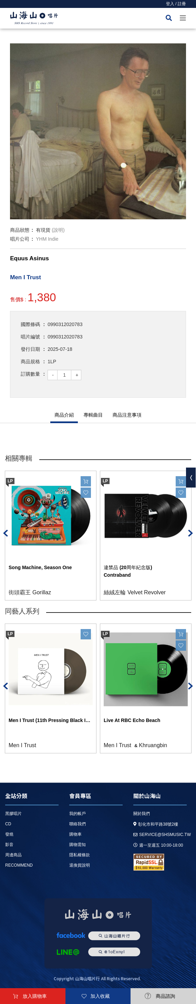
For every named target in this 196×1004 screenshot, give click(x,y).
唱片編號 (30, 336)
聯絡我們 (77, 824)
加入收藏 (100, 996)
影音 (9, 844)
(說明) (58, 230)
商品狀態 (19, 230)
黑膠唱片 (13, 813)
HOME (34, 19)
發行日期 (30, 349)
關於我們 (141, 813)
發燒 (9, 834)
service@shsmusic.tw (162, 834)
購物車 (75, 834)
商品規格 (30, 361)
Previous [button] (5, 533)
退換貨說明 (79, 865)
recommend (19, 865)
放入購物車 (35, 996)
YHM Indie (47, 239)
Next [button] (190, 533)
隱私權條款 (79, 855)
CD (8, 824)
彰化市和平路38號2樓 (155, 824)
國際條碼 (30, 324)
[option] (98, 131)
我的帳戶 (77, 813)
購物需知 (77, 844)
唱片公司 (19, 239)
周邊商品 (13, 855)
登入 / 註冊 (176, 3)
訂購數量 (30, 374)
